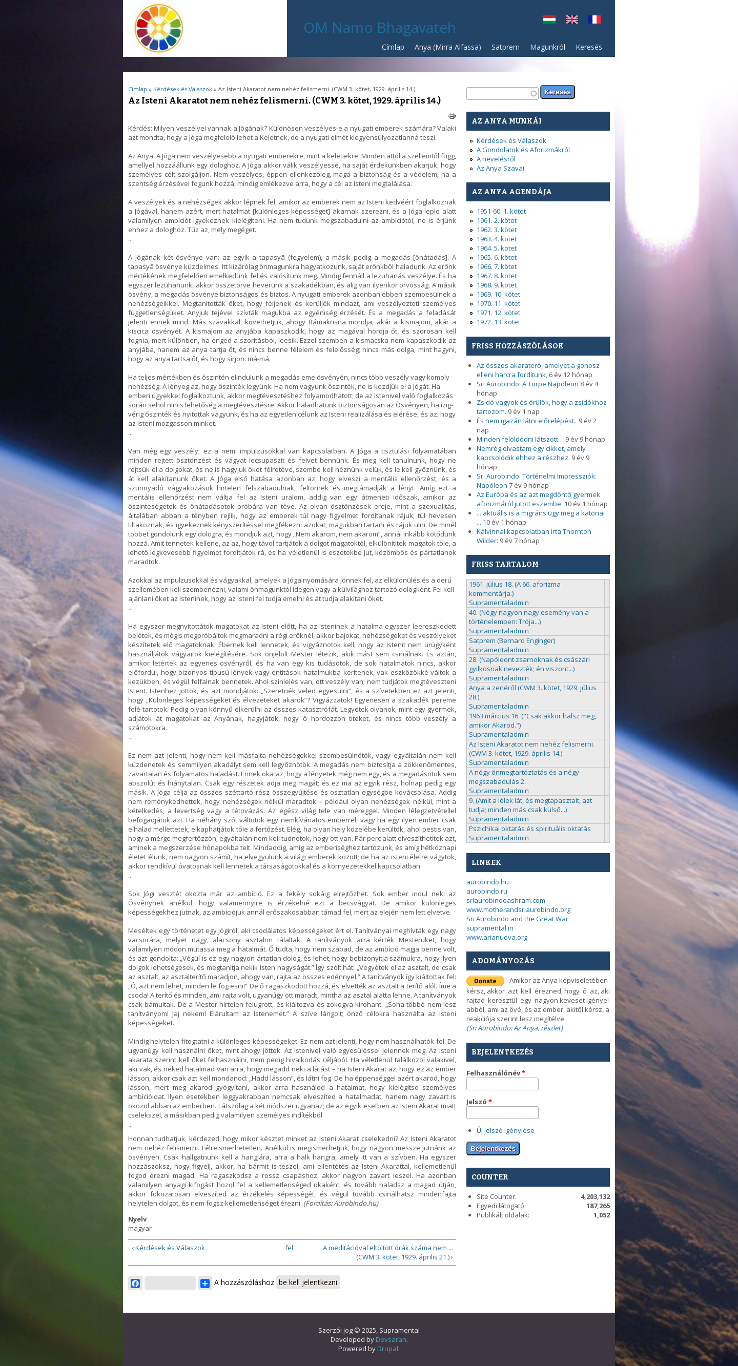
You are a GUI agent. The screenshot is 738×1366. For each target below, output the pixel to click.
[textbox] (502, 93)
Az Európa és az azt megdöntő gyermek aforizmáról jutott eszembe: (538, 499)
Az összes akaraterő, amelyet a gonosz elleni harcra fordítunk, (538, 370)
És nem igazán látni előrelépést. (527, 420)
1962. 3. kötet (497, 229)
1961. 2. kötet (497, 220)
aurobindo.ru (486, 891)
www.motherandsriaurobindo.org (518, 909)
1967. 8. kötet (497, 275)
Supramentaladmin (499, 602)
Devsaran (391, 1339)
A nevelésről (496, 158)
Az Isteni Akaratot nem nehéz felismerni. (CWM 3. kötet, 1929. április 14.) (531, 748)
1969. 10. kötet (498, 294)
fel (289, 1247)
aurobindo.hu (487, 881)
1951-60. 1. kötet (501, 211)
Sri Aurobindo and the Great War (517, 918)
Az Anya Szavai (500, 168)
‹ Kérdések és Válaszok (168, 1247)
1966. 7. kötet (497, 266)
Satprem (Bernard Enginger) (512, 640)
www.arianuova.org (496, 937)
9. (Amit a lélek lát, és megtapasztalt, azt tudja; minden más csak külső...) (530, 805)
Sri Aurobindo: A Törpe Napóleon (528, 383)
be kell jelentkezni (308, 1282)
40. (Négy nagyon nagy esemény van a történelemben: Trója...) (529, 617)
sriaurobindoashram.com (505, 900)
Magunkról (547, 47)
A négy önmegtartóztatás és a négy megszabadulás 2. (524, 777)
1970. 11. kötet (498, 303)
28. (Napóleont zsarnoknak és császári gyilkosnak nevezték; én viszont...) (529, 664)
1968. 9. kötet (497, 284)
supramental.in (490, 928)
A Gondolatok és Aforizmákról (523, 149)
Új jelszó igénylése (506, 1130)
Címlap (393, 47)
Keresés (589, 47)
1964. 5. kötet (497, 248)
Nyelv (137, 1219)
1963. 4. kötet (497, 238)
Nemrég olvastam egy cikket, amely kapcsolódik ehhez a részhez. (531, 453)
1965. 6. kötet (497, 257)
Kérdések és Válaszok (183, 89)
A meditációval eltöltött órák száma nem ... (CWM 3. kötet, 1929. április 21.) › (388, 1252)
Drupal (387, 1348)
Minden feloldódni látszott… (520, 439)
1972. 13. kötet (498, 321)
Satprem (503, 49)
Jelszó (479, 1101)
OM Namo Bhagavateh (379, 27)
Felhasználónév (495, 1073)
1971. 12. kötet (498, 312)
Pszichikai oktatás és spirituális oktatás (530, 828)
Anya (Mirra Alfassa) (448, 47)
